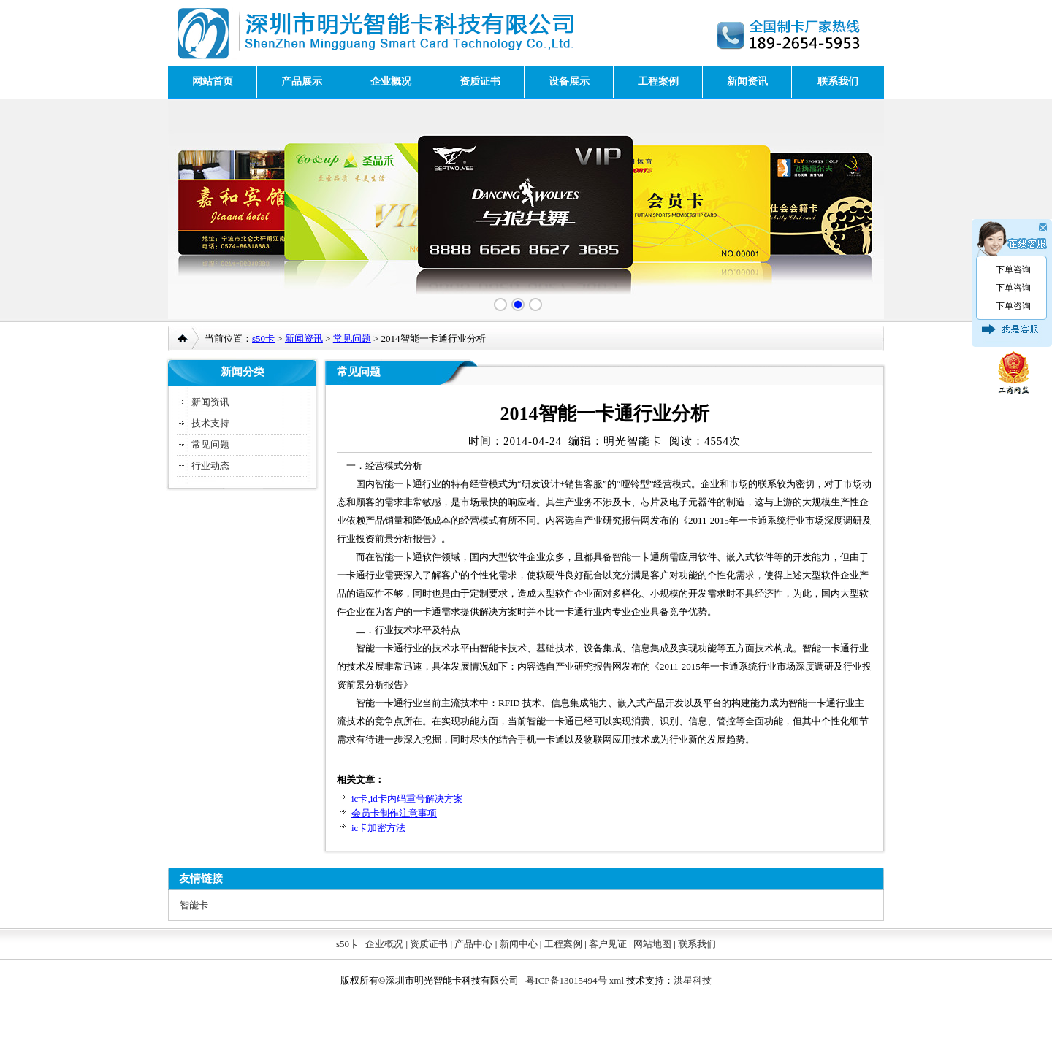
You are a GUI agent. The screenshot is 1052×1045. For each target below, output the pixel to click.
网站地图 (652, 943)
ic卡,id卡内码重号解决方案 (407, 798)
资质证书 (480, 81)
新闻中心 (519, 943)
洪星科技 (693, 980)
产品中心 (473, 943)
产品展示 (301, 81)
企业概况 (390, 81)
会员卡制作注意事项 (394, 813)
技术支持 (210, 423)
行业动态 (210, 465)
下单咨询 (1013, 269)
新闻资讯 (747, 81)
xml (616, 980)
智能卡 (194, 905)
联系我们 (837, 81)
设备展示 (569, 81)
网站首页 (212, 81)
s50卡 (263, 338)
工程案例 (658, 81)
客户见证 (608, 943)
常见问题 (352, 338)
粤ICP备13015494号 (565, 980)
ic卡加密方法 (378, 827)
